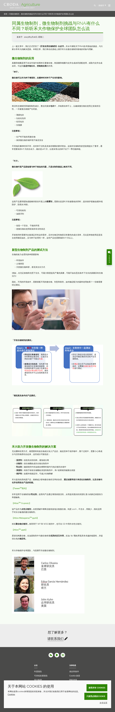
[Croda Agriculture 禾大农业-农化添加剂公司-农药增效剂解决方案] (22, 4)
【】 (21, 503)
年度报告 (38, 671)
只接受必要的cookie (95, 696)
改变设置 (103, 703)
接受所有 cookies (97, 688)
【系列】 (20, 488)
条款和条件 (74, 671)
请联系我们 (55, 639)
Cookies (11, 694)
